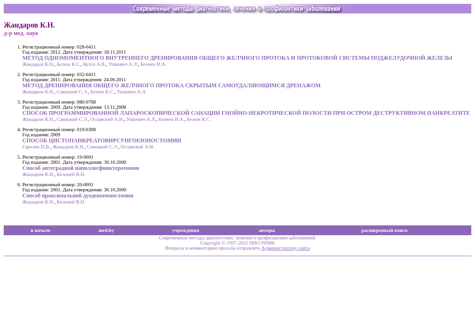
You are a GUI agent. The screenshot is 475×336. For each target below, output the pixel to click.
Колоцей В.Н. (71, 174)
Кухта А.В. (94, 64)
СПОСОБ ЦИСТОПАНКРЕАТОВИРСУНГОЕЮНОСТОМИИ (101, 140)
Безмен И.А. (154, 64)
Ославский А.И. (107, 119)
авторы (266, 230)
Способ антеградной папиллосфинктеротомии (80, 168)
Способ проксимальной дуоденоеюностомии (77, 195)
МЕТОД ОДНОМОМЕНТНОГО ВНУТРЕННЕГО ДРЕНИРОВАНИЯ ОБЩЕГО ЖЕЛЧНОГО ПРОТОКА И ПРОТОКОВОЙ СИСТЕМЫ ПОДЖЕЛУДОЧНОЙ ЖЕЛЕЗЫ (237, 58)
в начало (40, 230)
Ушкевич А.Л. (123, 64)
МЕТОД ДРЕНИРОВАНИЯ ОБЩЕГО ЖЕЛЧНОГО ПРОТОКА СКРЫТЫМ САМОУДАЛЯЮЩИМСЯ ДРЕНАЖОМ (171, 85)
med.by (106, 230)
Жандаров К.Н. (38, 64)
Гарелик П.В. (36, 146)
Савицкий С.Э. (72, 91)
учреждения (185, 230)
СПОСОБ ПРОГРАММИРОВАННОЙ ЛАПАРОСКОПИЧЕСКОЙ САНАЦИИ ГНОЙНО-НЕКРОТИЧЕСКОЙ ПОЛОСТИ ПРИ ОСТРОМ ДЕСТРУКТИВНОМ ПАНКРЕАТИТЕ (246, 113)
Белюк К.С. (69, 64)
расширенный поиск (384, 230)
